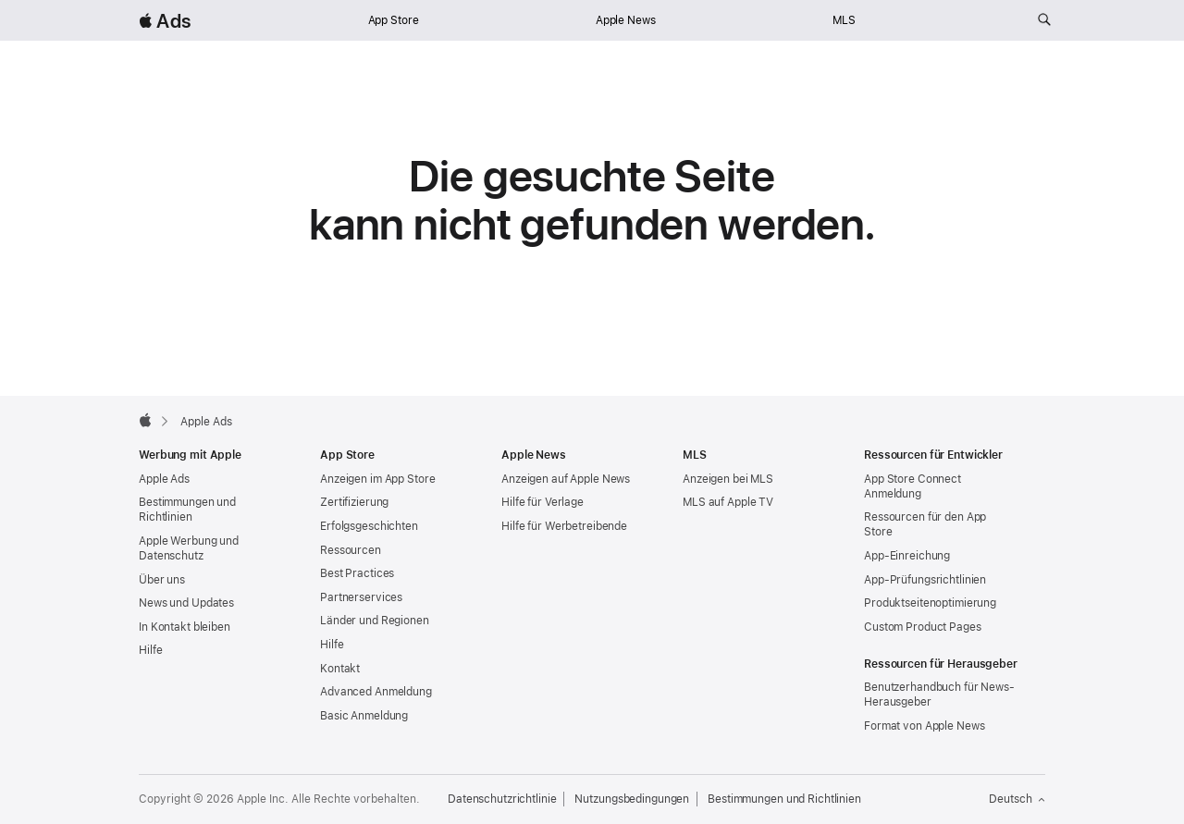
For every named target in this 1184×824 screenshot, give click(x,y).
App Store (393, 20)
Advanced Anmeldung (376, 691)
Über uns (162, 579)
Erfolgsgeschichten (369, 526)
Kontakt (340, 668)
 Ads (165, 20)
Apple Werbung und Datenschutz (189, 548)
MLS (844, 20)
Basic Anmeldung (364, 715)
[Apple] (145, 420)
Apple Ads (164, 479)
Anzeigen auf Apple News (565, 479)
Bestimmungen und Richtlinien (187, 509)
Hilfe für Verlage (542, 502)
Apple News (626, 20)
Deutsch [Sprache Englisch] (1017, 799)
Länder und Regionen (374, 620)
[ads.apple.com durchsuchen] (1044, 20)
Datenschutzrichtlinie (502, 799)
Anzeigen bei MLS (728, 479)
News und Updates (186, 602)
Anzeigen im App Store (377, 479)
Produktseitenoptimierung (930, 602)
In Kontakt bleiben (184, 627)
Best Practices (357, 573)
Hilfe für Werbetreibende (564, 526)
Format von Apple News (924, 725)
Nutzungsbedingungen (631, 799)
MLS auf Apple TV (728, 502)
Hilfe (150, 650)
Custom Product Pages (922, 627)
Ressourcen (350, 550)
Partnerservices (361, 597)
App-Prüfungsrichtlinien (925, 579)
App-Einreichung (907, 555)
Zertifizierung (354, 502)
